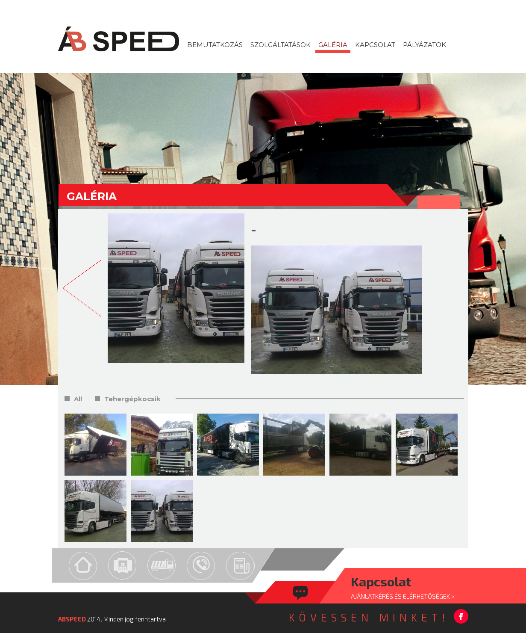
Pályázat (240, 565)
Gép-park (161, 565)
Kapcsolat (201, 565)
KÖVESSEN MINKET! (369, 617)
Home (83, 565)
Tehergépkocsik (132, 399)
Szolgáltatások (122, 565)
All (78, 399)
